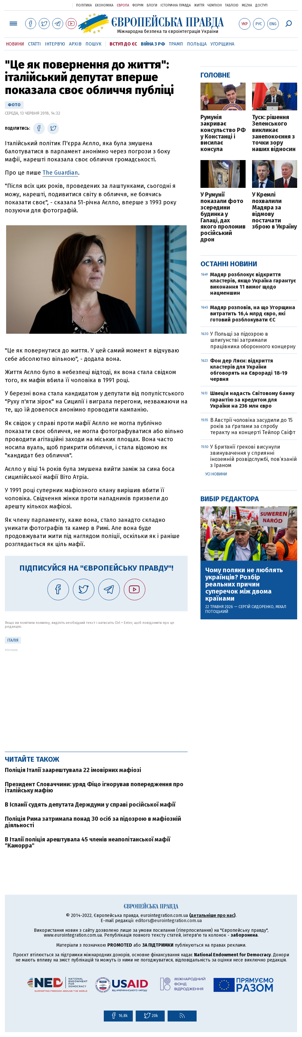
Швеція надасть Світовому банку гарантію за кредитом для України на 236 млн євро (252, 399)
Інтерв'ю (55, 44)
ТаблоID (232, 5)
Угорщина (222, 44)
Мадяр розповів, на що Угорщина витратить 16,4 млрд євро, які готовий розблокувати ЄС (252, 313)
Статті (34, 44)
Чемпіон (215, 5)
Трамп (176, 44)
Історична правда (176, 5)
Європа (123, 5)
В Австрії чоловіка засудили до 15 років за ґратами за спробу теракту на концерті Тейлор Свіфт (252, 426)
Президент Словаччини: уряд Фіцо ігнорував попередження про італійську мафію (94, 787)
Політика (84, 5)
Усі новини (216, 474)
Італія (12, 640)
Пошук (93, 44)
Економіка (104, 5)
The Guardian (60, 172)
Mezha (247, 5)
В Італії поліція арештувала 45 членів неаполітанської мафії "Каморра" (87, 842)
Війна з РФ (153, 44)
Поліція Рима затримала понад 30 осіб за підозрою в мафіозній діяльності (93, 822)
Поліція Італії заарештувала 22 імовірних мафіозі (73, 770)
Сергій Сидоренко (256, 607)
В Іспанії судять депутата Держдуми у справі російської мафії (90, 804)
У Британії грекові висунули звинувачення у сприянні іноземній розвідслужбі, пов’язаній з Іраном (253, 456)
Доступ (261, 5)
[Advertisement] (96, 697)
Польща (197, 44)
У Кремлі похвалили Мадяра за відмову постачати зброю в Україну (274, 211)
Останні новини (228, 263)
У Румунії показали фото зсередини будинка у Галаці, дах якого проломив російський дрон (223, 217)
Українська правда (52, 5)
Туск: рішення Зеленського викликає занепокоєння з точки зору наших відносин (274, 133)
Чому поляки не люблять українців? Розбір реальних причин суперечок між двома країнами (244, 584)
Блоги (152, 5)
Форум (137, 5)
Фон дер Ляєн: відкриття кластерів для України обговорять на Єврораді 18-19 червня (248, 370)
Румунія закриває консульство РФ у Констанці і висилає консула (223, 133)
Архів (75, 44)
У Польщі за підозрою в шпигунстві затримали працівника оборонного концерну (253, 340)
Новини (15, 44)
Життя (199, 5)
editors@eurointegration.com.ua (168, 920)
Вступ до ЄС (123, 44)
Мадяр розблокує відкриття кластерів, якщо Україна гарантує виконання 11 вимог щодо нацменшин (253, 283)
